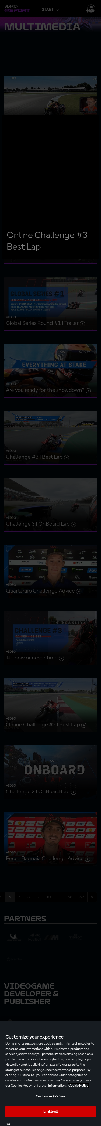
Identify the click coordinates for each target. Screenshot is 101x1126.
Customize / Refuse (50, 1096)
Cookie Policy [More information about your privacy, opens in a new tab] (78, 1085)
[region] (50, 1073)
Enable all (50, 1111)
